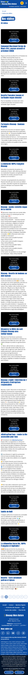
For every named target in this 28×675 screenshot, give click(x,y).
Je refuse (8, 672)
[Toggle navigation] (26, 4)
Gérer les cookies (14, 40)
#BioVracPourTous (17, 440)
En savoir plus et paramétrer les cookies (14, 668)
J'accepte (19, 672)
